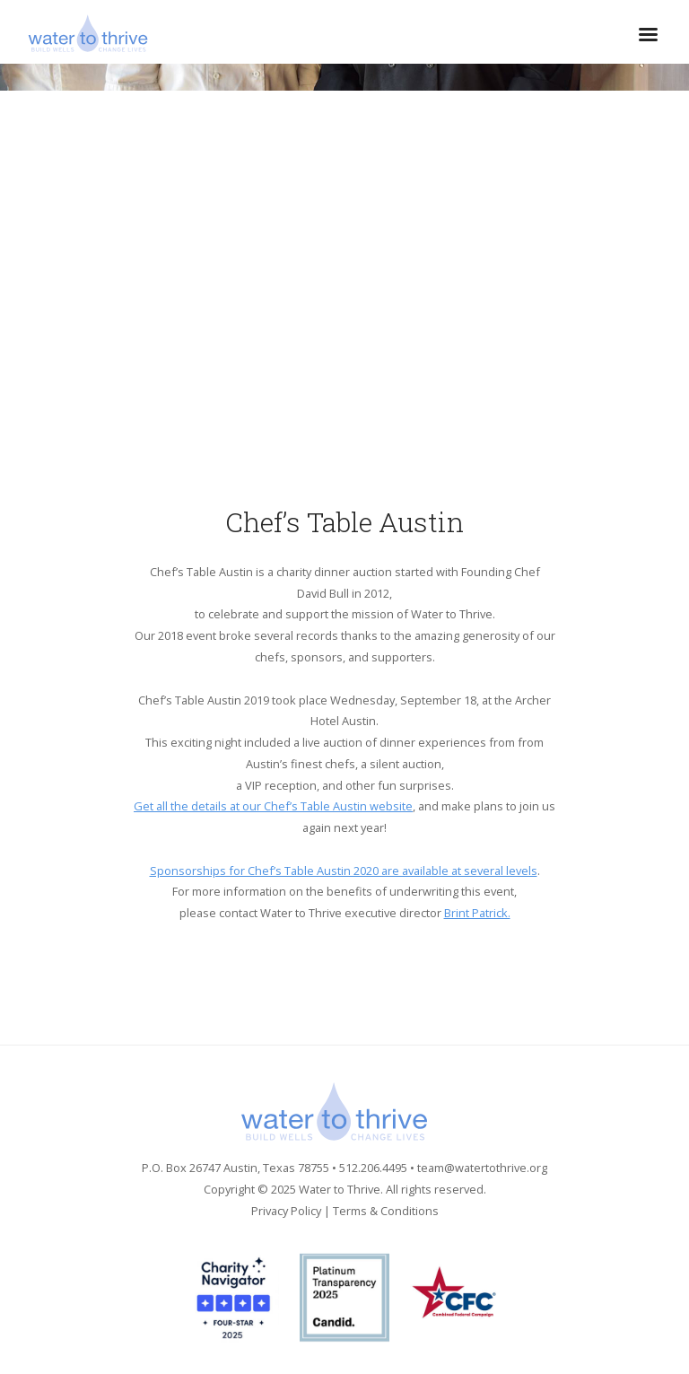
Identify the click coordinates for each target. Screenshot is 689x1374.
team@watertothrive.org (482, 1168)
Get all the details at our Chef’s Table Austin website (273, 806)
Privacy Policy (286, 1211)
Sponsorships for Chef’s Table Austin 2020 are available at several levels (343, 870)
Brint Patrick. (477, 913)
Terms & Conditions (386, 1211)
